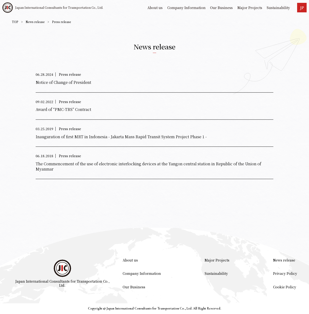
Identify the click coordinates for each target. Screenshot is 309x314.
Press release (61, 22)
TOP (15, 22)
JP (302, 7)
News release (35, 22)
